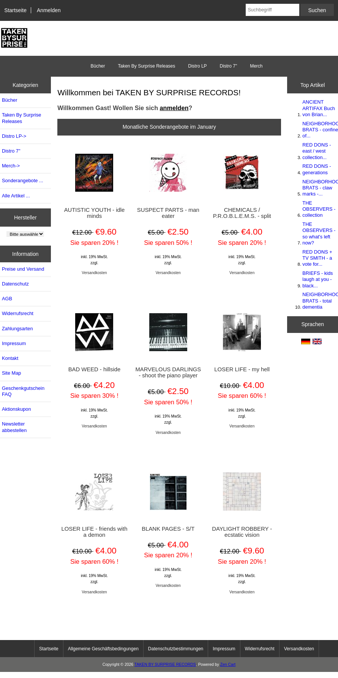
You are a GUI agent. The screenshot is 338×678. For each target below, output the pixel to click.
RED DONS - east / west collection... (316, 151)
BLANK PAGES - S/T (168, 529)
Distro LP (197, 66)
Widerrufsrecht (17, 313)
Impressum (14, 343)
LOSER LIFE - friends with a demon (95, 532)
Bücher (97, 66)
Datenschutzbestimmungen (175, 648)
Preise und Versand (23, 269)
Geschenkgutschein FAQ (23, 391)
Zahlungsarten (17, 328)
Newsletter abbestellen (14, 427)
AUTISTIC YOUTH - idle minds (94, 213)
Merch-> (11, 166)
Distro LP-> (14, 136)
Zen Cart (228, 664)
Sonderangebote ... (22, 180)
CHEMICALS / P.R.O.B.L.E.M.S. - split (242, 213)
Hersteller (25, 217)
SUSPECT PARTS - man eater (168, 213)
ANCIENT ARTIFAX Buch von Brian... (318, 108)
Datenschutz (15, 284)
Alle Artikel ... (16, 196)
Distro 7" (228, 66)
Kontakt (10, 358)
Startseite (15, 10)
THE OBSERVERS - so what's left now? (318, 233)
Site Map (11, 373)
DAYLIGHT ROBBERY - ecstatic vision (242, 532)
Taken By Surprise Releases (146, 66)
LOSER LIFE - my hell (242, 369)
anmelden (174, 107)
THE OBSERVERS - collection (318, 209)
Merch (256, 66)
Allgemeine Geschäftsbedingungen (103, 648)
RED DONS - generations (316, 169)
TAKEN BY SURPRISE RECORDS (165, 664)
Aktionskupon (16, 409)
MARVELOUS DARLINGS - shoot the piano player (168, 372)
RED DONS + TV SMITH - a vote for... (317, 258)
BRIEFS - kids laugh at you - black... (317, 279)
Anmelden (49, 10)
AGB (7, 298)
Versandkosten (94, 273)
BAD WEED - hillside (94, 369)
